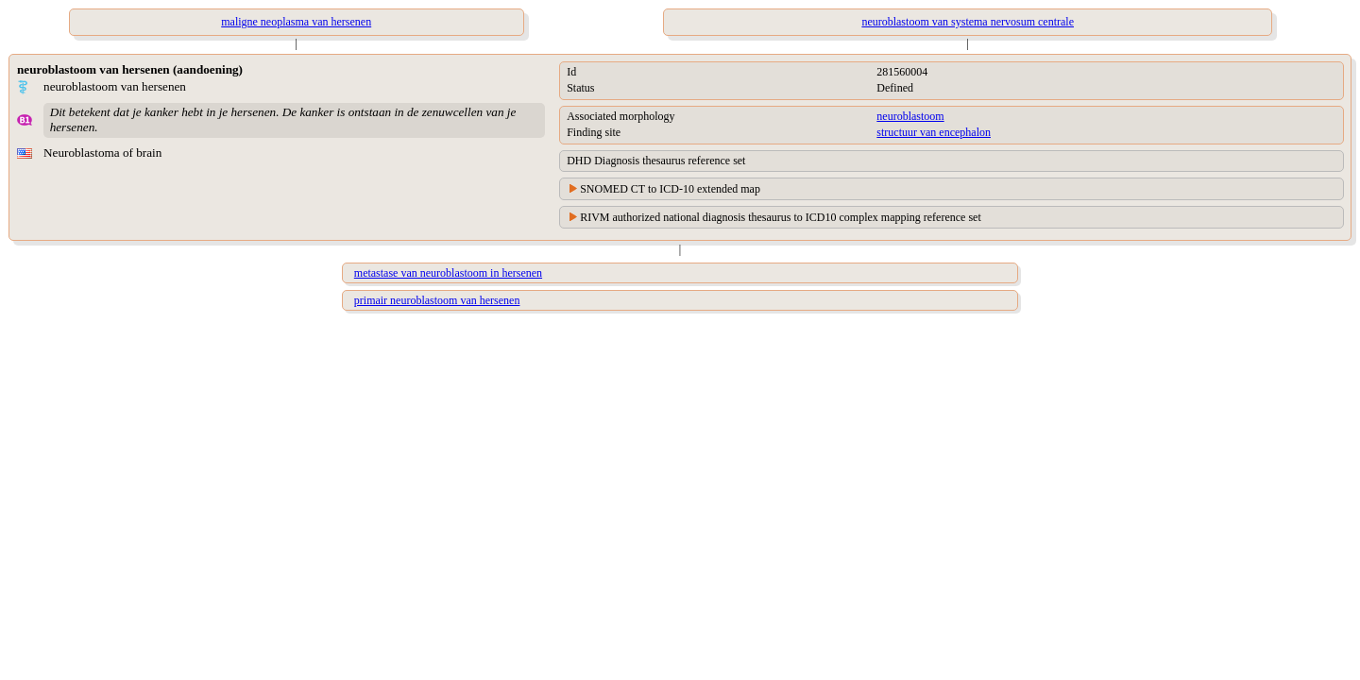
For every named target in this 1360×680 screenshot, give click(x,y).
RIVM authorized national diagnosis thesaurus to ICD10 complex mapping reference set (780, 217)
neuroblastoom (910, 116)
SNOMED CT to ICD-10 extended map (670, 189)
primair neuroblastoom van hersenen (437, 300)
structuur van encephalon (933, 132)
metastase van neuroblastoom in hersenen (448, 273)
